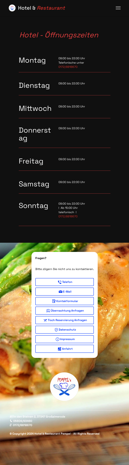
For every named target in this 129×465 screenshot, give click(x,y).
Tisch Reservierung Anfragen (65, 326)
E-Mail (65, 297)
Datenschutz (65, 335)
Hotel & (41, 8)
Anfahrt (65, 354)
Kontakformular (65, 307)
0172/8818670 (67, 67)
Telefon (65, 288)
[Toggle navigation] (118, 8)
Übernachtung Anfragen (65, 316)
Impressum (65, 345)
